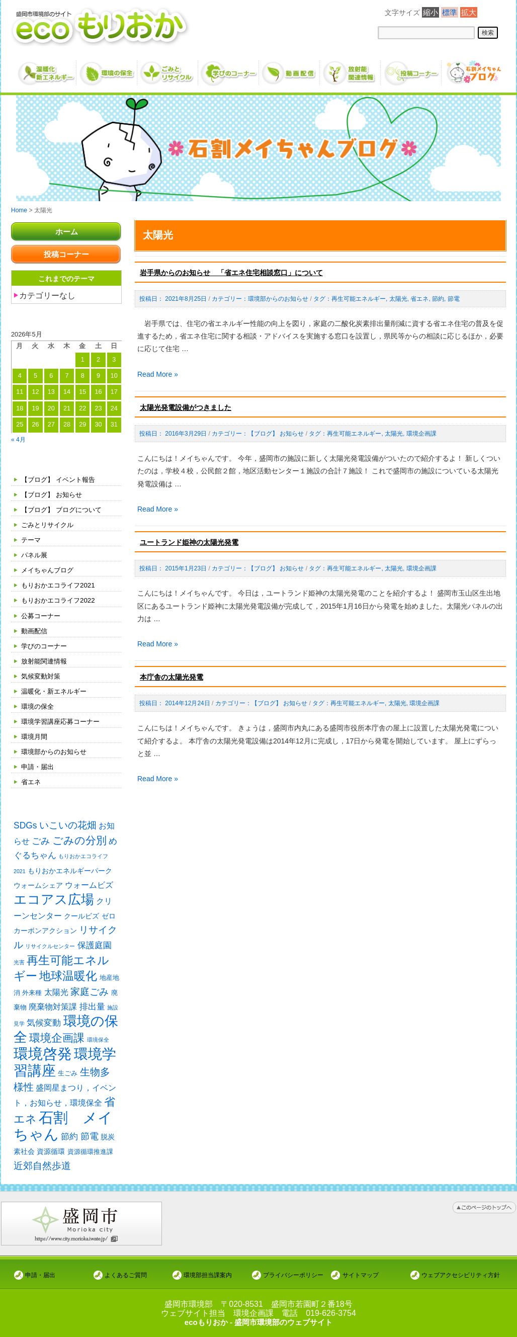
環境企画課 (421, 433)
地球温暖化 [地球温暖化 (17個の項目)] (68, 978)
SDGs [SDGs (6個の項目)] (25, 825)
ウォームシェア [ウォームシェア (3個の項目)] (38, 886)
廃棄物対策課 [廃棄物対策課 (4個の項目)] (53, 1009)
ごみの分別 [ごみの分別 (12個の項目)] (79, 840)
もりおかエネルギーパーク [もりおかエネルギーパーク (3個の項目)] (70, 871)
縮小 (430, 12)
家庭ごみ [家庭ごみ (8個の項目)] (89, 994)
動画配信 (35, 631)
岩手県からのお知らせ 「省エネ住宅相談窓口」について (231, 273)
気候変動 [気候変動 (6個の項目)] (44, 1026)
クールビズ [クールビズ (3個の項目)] (81, 917)
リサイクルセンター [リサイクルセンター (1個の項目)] (50, 948)
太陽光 (398, 298)
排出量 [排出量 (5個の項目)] (92, 1009)
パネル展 (35, 555)
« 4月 (19, 439)
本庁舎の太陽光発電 (171, 677)
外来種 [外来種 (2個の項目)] (32, 995)
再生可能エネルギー (358, 298)
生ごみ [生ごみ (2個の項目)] (67, 1078)
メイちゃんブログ (49, 570)
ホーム (66, 231)
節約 (438, 298)
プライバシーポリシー (293, 1275)
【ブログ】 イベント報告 (61, 479)
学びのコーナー (45, 646)
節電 (454, 298)
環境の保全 (38, 706)
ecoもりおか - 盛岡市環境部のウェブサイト (258, 1322)
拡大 (468, 12)
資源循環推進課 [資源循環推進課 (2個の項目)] (90, 1158)
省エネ (31, 782)
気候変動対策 (42, 676)
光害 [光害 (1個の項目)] (19, 964)
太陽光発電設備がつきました (185, 407)
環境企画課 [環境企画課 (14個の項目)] (56, 1043)
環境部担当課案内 (208, 1275)
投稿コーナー (66, 254)
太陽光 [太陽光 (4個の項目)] (56, 994)
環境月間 (35, 736)
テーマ (31, 540)
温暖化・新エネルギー (56, 691)
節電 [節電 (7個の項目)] (89, 1143)
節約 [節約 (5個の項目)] (69, 1143)
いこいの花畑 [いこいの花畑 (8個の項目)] (68, 825)
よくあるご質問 (126, 1275)
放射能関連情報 (45, 661)
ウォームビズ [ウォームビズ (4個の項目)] (89, 886)
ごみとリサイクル (49, 525)
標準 (449, 12)
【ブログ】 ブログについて (64, 510)
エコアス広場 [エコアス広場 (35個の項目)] (54, 900)
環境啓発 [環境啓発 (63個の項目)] (43, 1058)
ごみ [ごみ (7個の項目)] (41, 841)
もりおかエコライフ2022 (60, 600)
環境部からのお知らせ (56, 751)
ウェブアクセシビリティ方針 (460, 1275)
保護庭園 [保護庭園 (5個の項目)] (94, 947)
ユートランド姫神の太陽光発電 (189, 542)
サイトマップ (360, 1275)
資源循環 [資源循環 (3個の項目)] (51, 1158)
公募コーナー (42, 616)
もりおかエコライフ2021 (60, 585)
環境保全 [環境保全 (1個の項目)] (98, 1044)
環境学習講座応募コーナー (63, 721)
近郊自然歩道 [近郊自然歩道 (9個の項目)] (42, 1172)
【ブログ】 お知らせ (54, 494)
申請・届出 (38, 767)
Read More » (157, 374)
